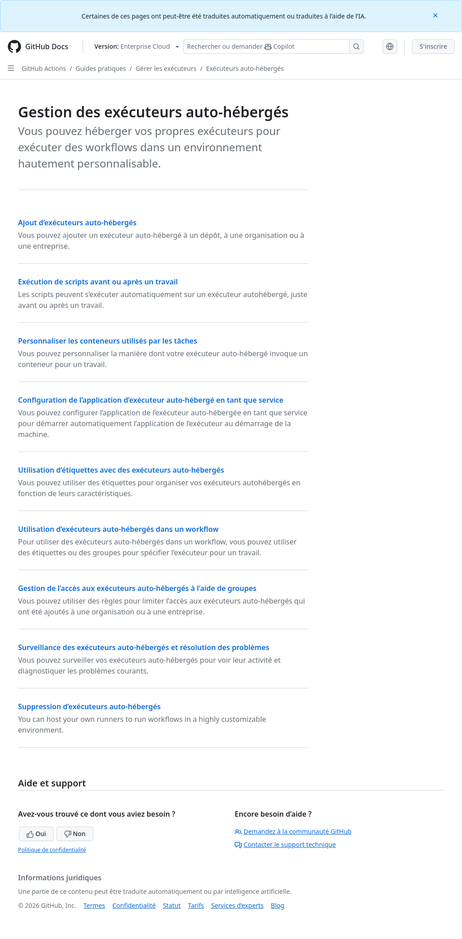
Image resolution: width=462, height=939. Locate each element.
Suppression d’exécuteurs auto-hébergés (89, 706)
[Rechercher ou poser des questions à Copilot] (273, 46)
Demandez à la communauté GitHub (293, 831)
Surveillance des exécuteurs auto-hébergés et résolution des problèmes (143, 647)
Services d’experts (237, 905)
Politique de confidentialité (52, 850)
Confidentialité (134, 905)
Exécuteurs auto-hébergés (245, 68)
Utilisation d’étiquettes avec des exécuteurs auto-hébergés (121, 470)
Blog (277, 905)
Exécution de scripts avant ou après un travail (98, 282)
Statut (171, 905)
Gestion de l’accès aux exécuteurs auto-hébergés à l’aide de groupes (137, 588)
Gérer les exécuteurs (166, 68)
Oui (36, 833)
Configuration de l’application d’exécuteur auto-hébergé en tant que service (150, 400)
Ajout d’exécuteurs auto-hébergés (77, 223)
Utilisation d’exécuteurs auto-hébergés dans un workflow (118, 529)
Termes (94, 905)
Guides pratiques (101, 68)
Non (75, 833)
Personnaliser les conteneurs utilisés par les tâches (107, 341)
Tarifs (196, 905)
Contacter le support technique (285, 844)
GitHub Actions (44, 68)
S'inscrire (433, 46)
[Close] (436, 14)
